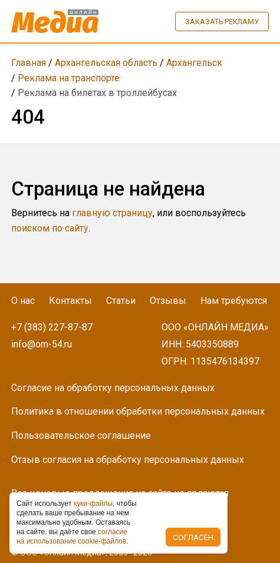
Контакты (70, 300)
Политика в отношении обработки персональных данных (138, 411)
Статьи (121, 300)
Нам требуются (233, 300)
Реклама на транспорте (69, 78)
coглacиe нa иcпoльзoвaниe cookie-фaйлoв (72, 536)
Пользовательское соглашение (81, 435)
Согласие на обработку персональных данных (113, 387)
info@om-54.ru (41, 344)
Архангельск (194, 62)
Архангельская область (106, 62)
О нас (23, 300)
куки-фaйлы (93, 503)
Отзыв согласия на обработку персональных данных (127, 459)
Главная (28, 62)
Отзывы (168, 300)
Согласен (193, 537)
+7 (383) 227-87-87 (52, 327)
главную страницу (112, 212)
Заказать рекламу (222, 21)
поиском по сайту (49, 228)
